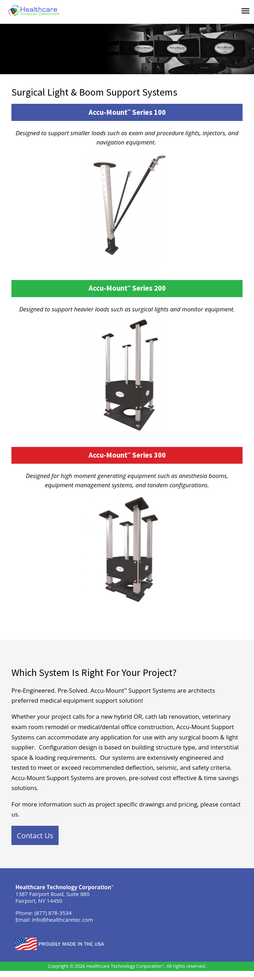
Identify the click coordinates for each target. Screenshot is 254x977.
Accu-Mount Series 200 (127, 288)
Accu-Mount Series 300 (127, 455)
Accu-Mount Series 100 (127, 112)
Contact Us (35, 835)
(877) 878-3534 (52, 912)
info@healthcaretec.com (62, 919)
